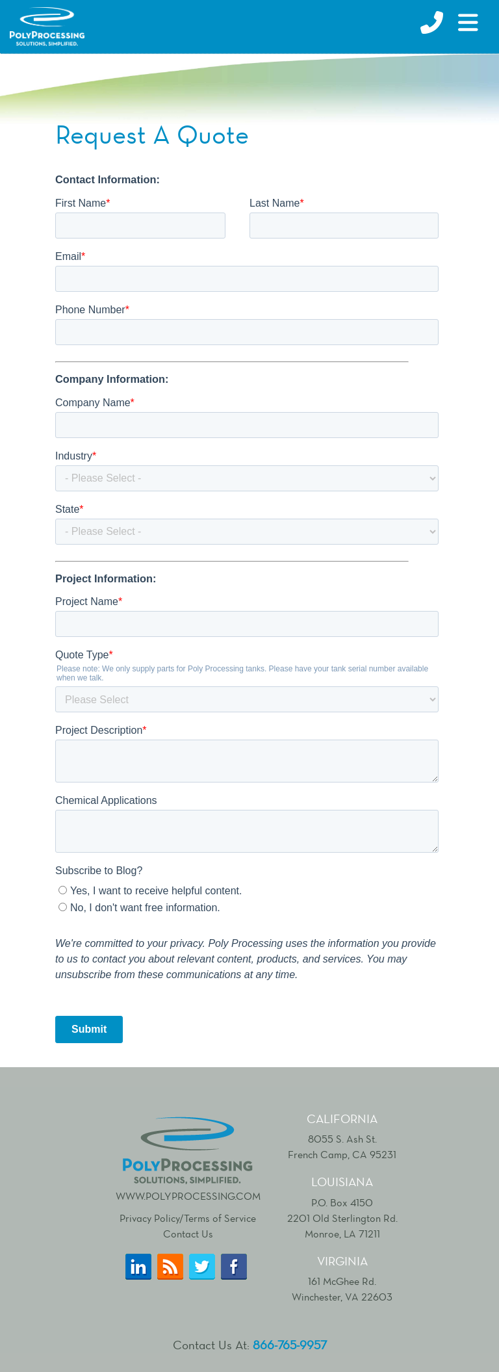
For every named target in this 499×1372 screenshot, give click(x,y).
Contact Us (188, 1234)
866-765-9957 (290, 1345)
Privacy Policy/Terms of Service (188, 1218)
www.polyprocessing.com (188, 1157)
